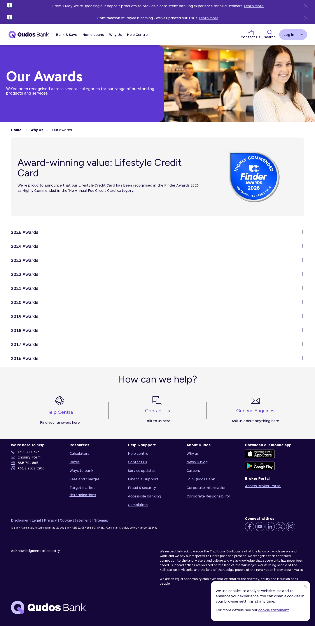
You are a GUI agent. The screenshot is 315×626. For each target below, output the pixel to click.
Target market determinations (83, 491)
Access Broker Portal (263, 486)
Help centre (138, 453)
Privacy (50, 520)
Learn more (208, 18)
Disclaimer (20, 520)
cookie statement (273, 610)
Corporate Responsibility (208, 496)
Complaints (138, 505)
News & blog (197, 462)
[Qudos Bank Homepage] (29, 34)
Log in (289, 34)
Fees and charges (85, 479)
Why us (193, 453)
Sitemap (101, 520)
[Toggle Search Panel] (269, 34)
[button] (66, 34)
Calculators (79, 453)
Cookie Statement (75, 520)
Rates (75, 462)
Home (16, 130)
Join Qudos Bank (201, 479)
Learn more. (254, 6)
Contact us (137, 462)
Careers (193, 470)
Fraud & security (142, 487)
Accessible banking (144, 496)
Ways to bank (81, 470)
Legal (36, 520)
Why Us (37, 130)
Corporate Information (206, 487)
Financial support (143, 479)
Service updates (141, 470)
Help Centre (137, 34)
